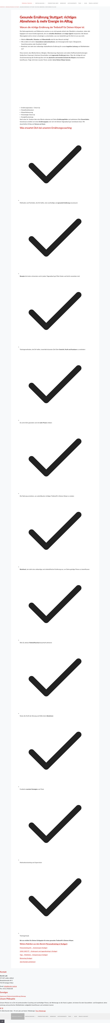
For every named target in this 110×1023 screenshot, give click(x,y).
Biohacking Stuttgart (26, 958)
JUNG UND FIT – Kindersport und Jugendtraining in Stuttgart (38, 951)
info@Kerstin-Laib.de (10, 986)
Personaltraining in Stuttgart (56, 944)
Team (81, 3)
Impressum (3, 996)
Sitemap (23, 996)
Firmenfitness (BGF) (53, 3)
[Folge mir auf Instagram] (2, 1008)
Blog (85, 3)
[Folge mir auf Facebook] (0, 1008)
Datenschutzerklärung (13, 996)
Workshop (63, 3)
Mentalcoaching (41, 3)
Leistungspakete (72, 3)
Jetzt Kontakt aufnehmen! (28, 962)
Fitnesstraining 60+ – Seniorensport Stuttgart (33, 948)
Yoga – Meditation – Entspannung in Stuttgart (34, 955)
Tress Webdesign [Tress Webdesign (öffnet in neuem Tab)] (41, 1011)
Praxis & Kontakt (93, 3)
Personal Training (28, 3)
